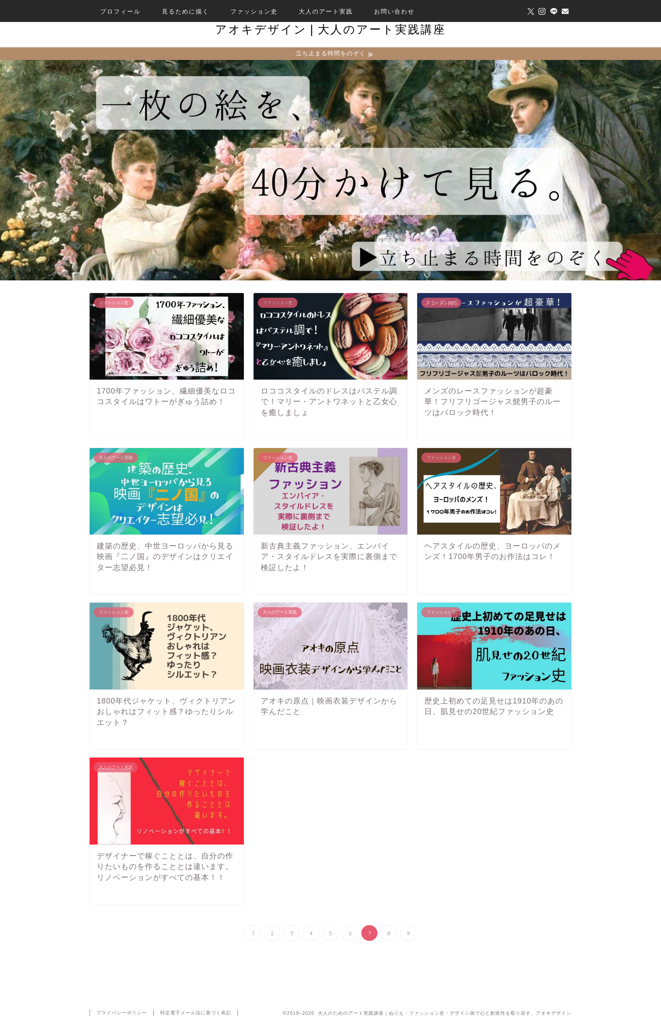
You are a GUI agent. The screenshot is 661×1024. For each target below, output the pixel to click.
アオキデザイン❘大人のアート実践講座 (330, 29)
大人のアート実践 (326, 11)
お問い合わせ (394, 11)
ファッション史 (254, 11)
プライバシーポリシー (121, 1013)
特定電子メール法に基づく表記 (195, 1013)
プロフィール (120, 11)
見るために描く (185, 11)
